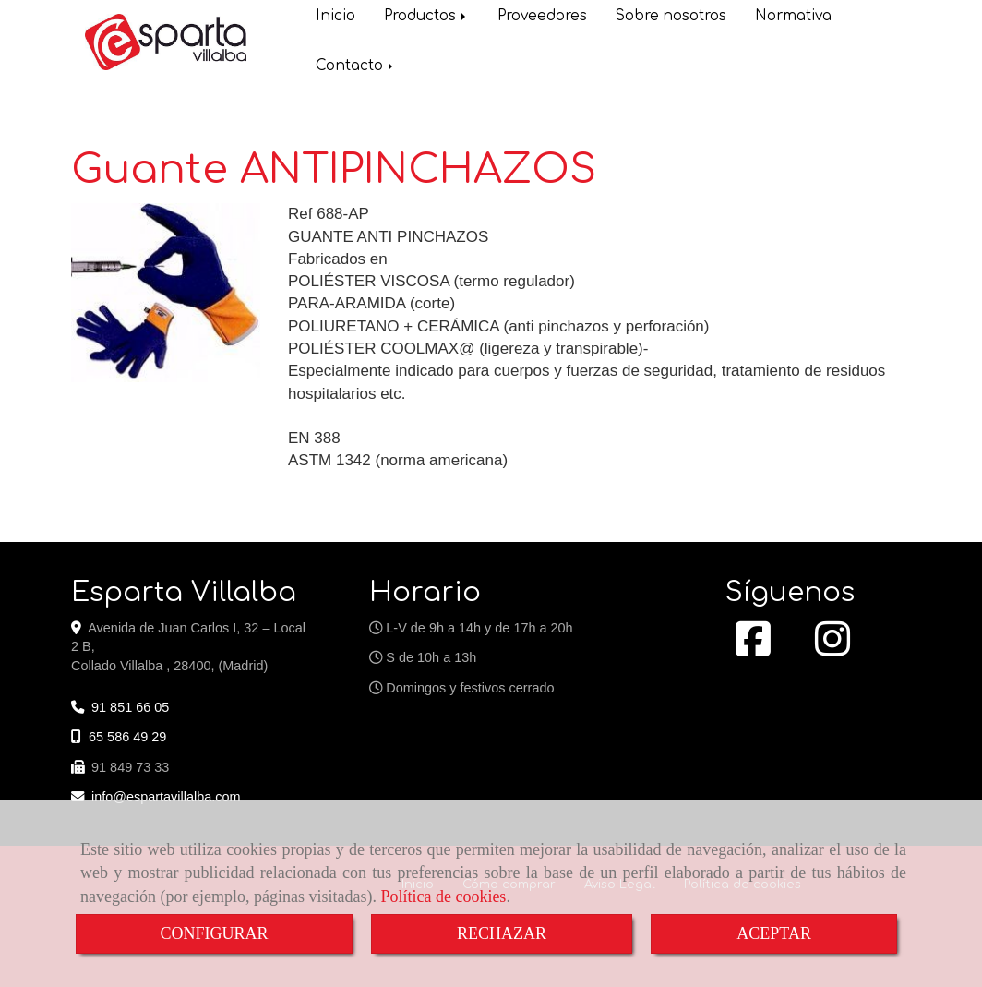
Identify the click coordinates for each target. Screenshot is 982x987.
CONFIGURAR (214, 933)
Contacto (356, 68)
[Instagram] (832, 649)
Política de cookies (443, 896)
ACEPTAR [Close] (773, 933)
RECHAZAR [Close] (501, 933)
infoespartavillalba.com (166, 796)
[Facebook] (753, 649)
